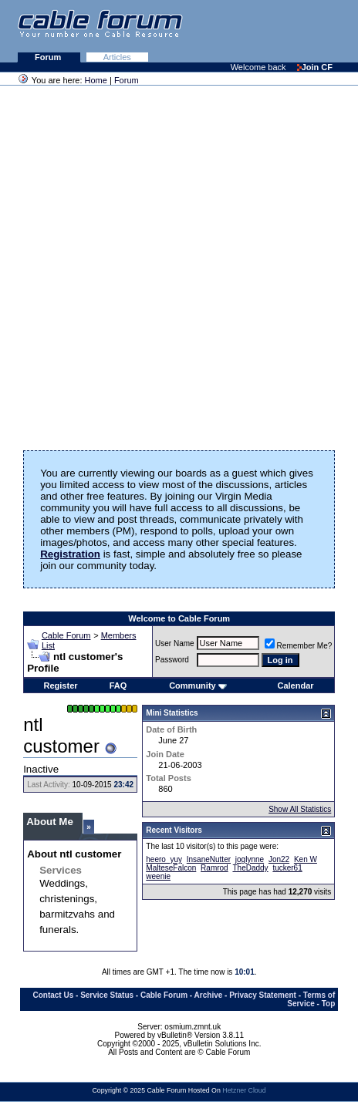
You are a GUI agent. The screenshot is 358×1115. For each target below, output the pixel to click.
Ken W (305, 859)
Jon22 (278, 859)
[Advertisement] (176, 263)
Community (198, 685)
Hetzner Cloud (243, 1090)
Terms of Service (311, 999)
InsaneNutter (209, 859)
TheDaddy (250, 868)
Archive (208, 995)
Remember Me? (299, 646)
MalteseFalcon (171, 868)
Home (96, 80)
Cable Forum (66, 635)
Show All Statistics (299, 809)
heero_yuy (164, 859)
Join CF (315, 67)
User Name (174, 643)
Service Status (106, 995)
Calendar (295, 685)
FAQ (118, 685)
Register (61, 685)
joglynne (249, 859)
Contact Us (52, 995)
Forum (49, 57)
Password (172, 659)
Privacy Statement (262, 995)
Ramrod (214, 868)
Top (329, 1003)
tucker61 (287, 868)
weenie (158, 876)
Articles (117, 57)
